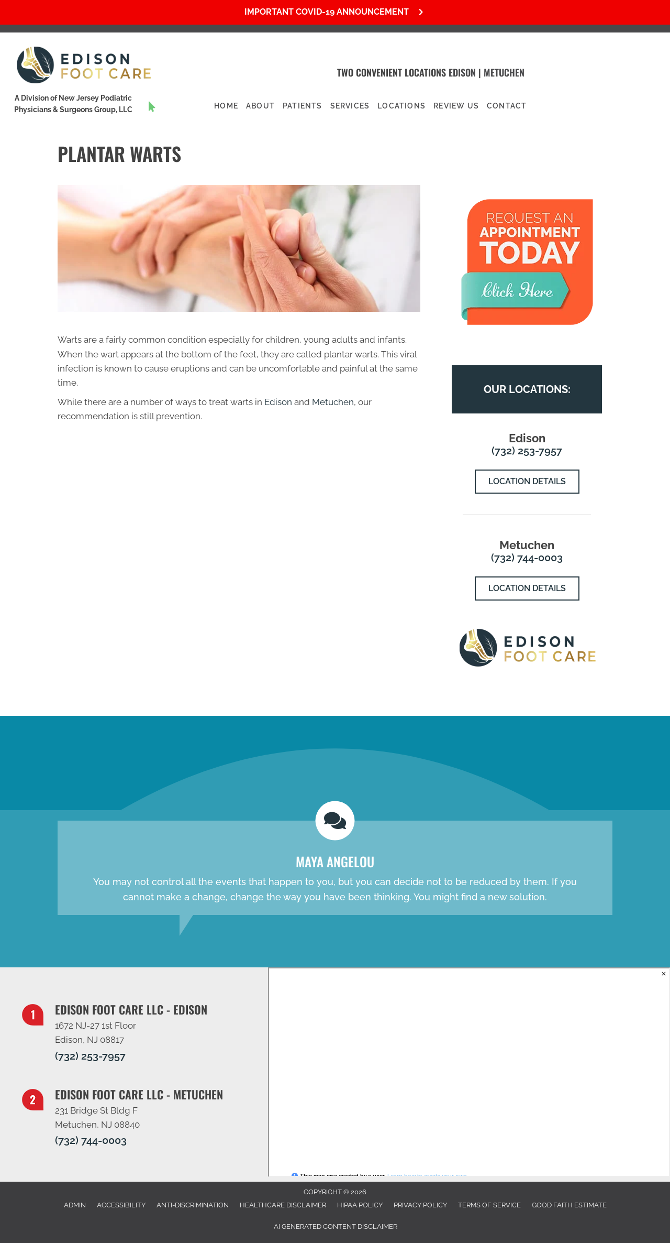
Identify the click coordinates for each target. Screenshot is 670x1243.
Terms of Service (489, 1205)
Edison (462, 72)
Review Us (456, 106)
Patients (302, 106)
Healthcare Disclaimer (283, 1205)
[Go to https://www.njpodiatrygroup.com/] (83, 106)
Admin (75, 1205)
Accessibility (121, 1205)
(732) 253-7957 (527, 450)
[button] (335, 12)
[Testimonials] (335, 868)
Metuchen (504, 72)
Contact (507, 106)
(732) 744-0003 (527, 557)
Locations (401, 106)
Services (350, 106)
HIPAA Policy (360, 1205)
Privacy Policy (420, 1205)
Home (226, 106)
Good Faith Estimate (569, 1205)
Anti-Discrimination (193, 1205)
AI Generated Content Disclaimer (335, 1226)
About (260, 106)
